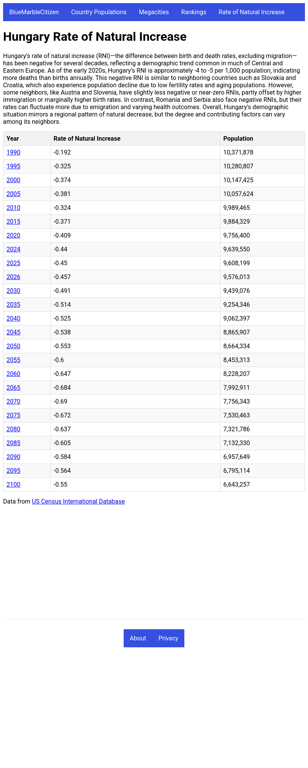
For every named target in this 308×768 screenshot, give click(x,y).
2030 (13, 290)
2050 (13, 346)
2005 (13, 194)
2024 (13, 249)
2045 (13, 332)
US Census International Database (78, 501)
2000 (13, 180)
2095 (13, 470)
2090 (13, 456)
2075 (13, 415)
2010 (13, 207)
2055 (13, 360)
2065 (13, 387)
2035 (13, 304)
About (138, 638)
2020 (13, 235)
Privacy (168, 638)
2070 (13, 401)
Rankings (193, 12)
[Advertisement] (154, 565)
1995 (13, 166)
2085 (13, 443)
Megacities (154, 12)
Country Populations (98, 12)
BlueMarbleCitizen (34, 12)
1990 (13, 152)
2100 (13, 484)
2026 (13, 277)
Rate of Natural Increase (252, 12)
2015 (13, 221)
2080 (13, 429)
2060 (13, 373)
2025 (13, 263)
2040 (13, 318)
